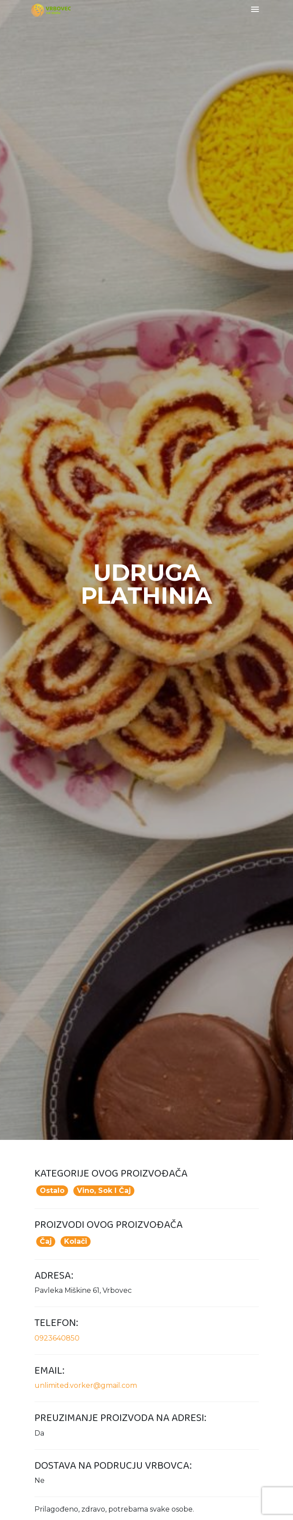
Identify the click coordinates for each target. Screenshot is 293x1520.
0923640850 (57, 1338)
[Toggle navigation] (255, 10)
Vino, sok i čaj (104, 1190)
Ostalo (52, 1190)
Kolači (75, 1241)
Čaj (46, 1241)
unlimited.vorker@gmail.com (85, 1385)
